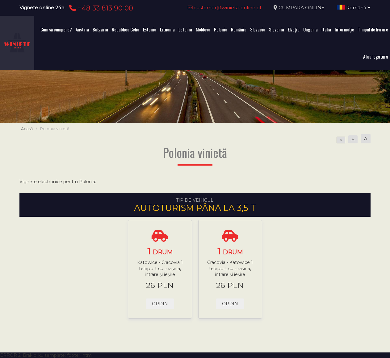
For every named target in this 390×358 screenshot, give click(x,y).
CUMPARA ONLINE (302, 7)
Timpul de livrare (373, 29)
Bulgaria (100, 29)
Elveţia (294, 29)
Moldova (203, 29)
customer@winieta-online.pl (224, 7)
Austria (82, 29)
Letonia (185, 29)
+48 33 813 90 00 (100, 8)
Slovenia (276, 29)
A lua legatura (375, 56)
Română (354, 7)
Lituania (167, 29)
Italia (326, 29)
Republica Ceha (125, 29)
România (238, 29)
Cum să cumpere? (56, 29)
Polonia (220, 29)
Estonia (149, 29)
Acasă (27, 128)
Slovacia (257, 29)
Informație (344, 29)
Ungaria (310, 29)
